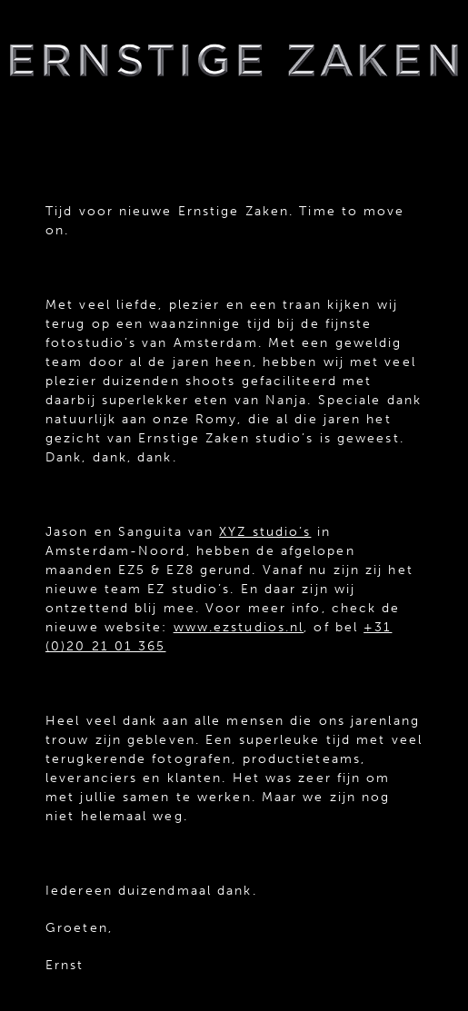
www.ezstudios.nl (239, 627)
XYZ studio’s (265, 532)
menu (234, 122)
